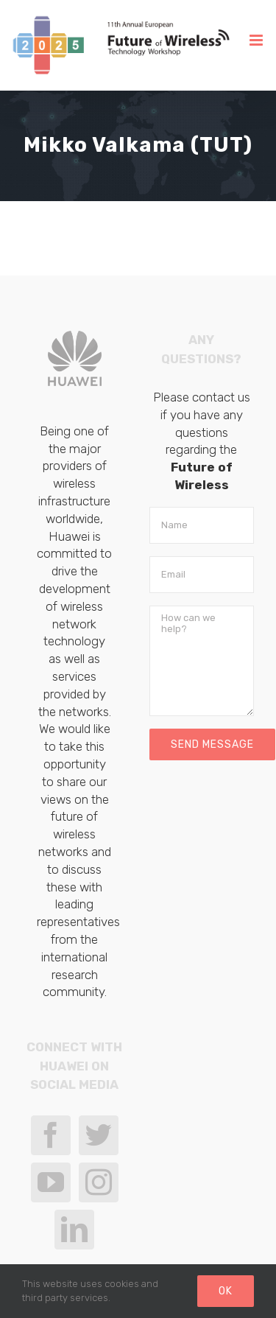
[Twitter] (98, 1135)
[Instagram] (98, 1182)
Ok (226, 1291)
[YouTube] (51, 1182)
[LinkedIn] (74, 1229)
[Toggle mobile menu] (257, 40)
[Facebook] (51, 1135)
